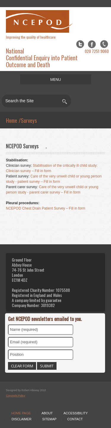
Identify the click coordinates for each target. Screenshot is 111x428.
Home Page (21, 413)
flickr (104, 44)
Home (11, 120)
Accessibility (75, 413)
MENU (55, 79)
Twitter (80, 44)
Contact (75, 419)
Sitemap (49, 419)
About (47, 413)
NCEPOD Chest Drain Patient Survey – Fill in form (45, 208)
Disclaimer (21, 419)
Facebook (92, 44)
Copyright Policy (15, 395)
